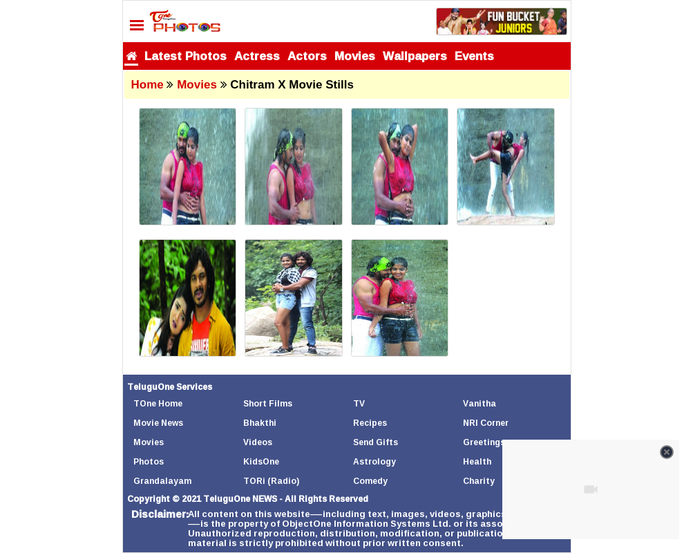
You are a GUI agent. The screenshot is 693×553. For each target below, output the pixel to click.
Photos (148, 461)
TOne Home (157, 403)
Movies (354, 55)
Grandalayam (162, 481)
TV (359, 403)
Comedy (370, 481)
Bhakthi (259, 423)
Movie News (158, 423)
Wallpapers (415, 55)
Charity (479, 481)
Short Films (267, 403)
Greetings (484, 442)
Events (474, 55)
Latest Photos (185, 55)
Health (477, 461)
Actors (307, 55)
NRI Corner (486, 423)
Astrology (374, 461)
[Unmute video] (590, 489)
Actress (257, 55)
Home (147, 84)
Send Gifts (375, 442)
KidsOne (261, 461)
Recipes (370, 423)
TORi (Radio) (271, 481)
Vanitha (479, 403)
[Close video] (667, 452)
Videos (257, 442)
